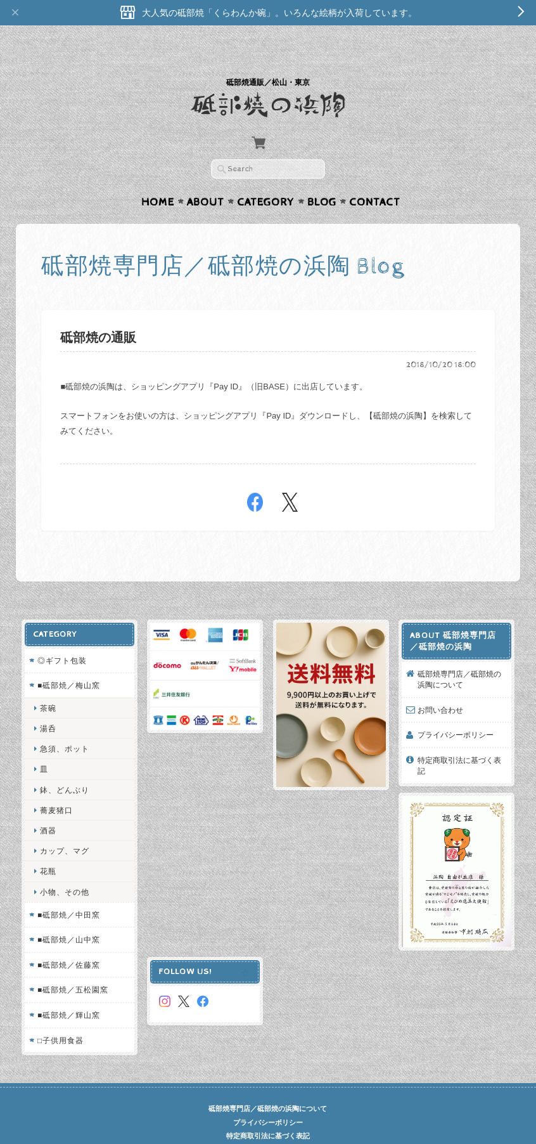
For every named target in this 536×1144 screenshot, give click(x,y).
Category (266, 177)
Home (157, 177)
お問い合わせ (441, 685)
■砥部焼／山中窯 (68, 915)
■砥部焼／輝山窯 (68, 990)
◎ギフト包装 (61, 636)
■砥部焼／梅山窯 (68, 660)
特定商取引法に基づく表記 (460, 741)
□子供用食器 (60, 1015)
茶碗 (47, 683)
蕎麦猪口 (55, 785)
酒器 (47, 806)
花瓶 (47, 847)
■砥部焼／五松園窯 (72, 965)
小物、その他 (64, 867)
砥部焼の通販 (98, 313)
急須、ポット (64, 724)
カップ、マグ (64, 826)
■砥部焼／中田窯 (68, 890)
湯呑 (47, 703)
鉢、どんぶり (64, 765)
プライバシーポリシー (456, 710)
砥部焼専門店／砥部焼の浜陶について (460, 655)
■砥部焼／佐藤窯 (68, 940)
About (205, 177)
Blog (321, 177)
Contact (374, 177)
